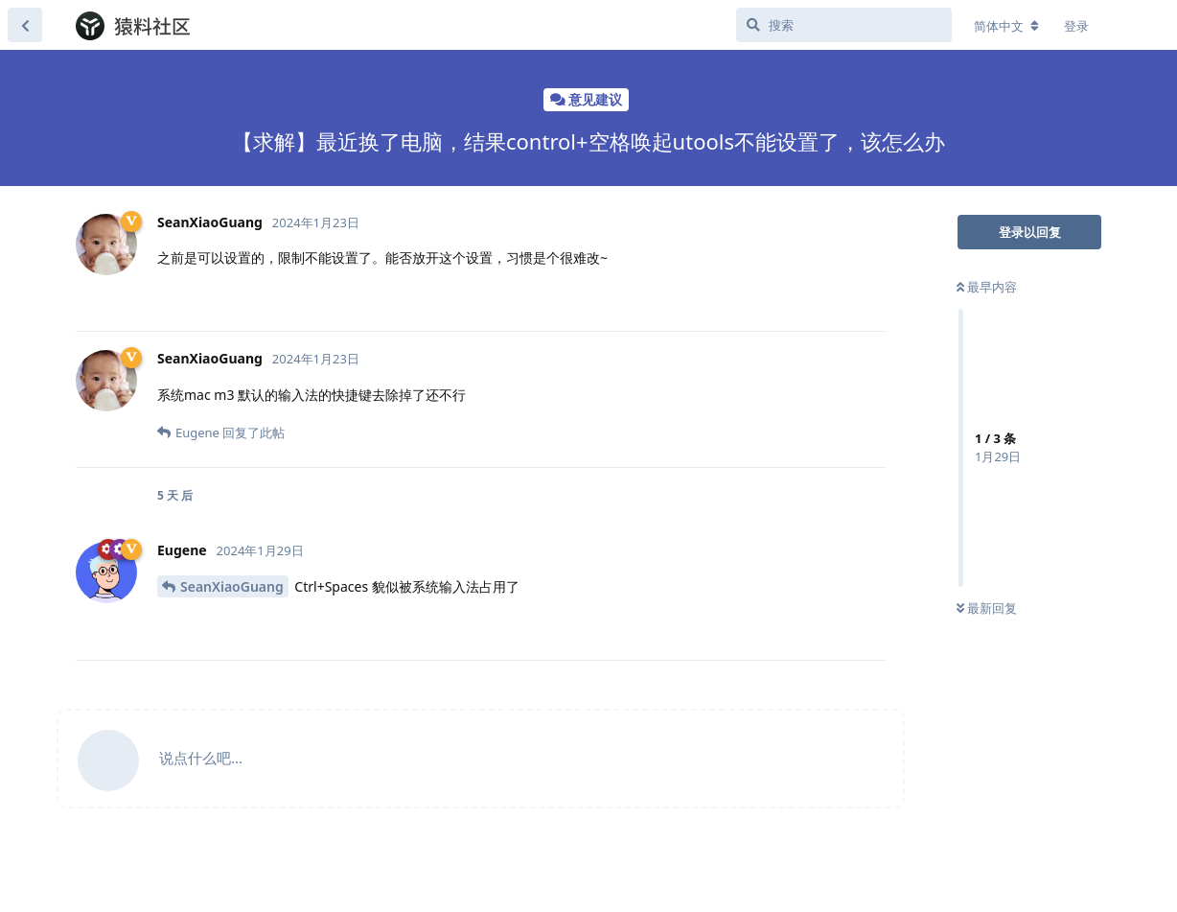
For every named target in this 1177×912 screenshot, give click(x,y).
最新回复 (987, 608)
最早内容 (987, 286)
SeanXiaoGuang (232, 586)
